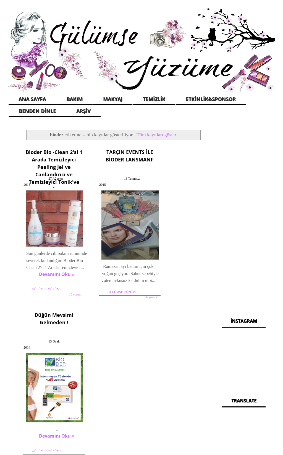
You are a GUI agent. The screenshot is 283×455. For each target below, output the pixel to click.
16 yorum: (66, 293)
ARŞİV (83, 111)
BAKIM (74, 99)
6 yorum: (130, 286)
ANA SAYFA (32, 99)
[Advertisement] (244, 216)
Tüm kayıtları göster (156, 134)
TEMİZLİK (154, 99)
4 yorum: (194, 265)
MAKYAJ (112, 99)
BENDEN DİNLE (37, 111)
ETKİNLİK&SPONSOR (211, 99)
